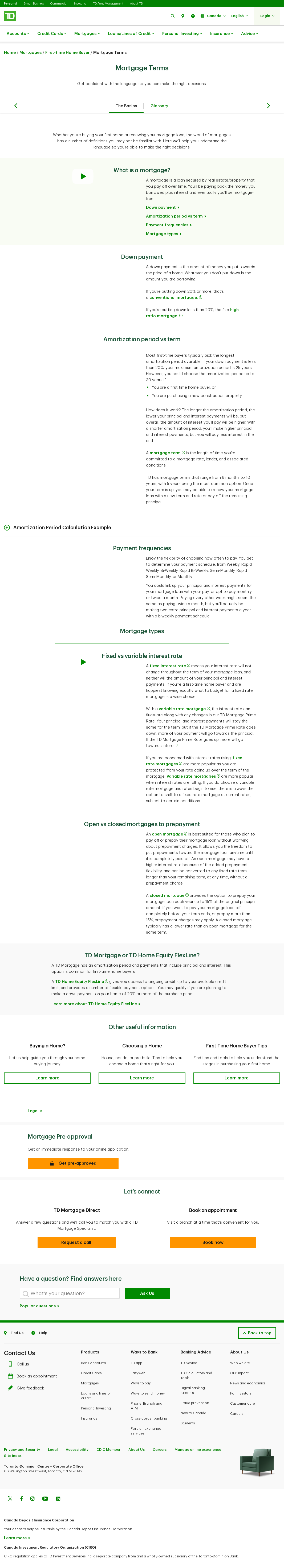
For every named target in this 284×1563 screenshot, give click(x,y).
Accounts (18, 33)
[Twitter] (10, 1486)
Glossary (159, 93)
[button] (172, 16)
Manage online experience (198, 1436)
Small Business (34, 3)
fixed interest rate (170, 653)
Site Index (13, 1442)
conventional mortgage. (175, 284)
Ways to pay (141, 1370)
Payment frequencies (167, 212)
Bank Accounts (93, 1349)
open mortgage (169, 821)
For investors (240, 1380)
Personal (10, 3)
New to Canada (193, 1399)
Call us (19, 1351)
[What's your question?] (70, 1280)
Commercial (58, 3)
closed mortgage (169, 882)
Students (188, 1410)
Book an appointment (33, 1363)
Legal (33, 1098)
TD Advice (189, 1349)
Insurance (221, 33)
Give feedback (27, 1375)
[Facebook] (21, 1486)
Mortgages (87, 33)
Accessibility (77, 1436)
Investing (80, 3)
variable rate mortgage (184, 696)
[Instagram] (32, 1486)
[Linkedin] (58, 1486)
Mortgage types (162, 221)
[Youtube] (45, 1486)
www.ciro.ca (16, 1552)
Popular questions (40, 1293)
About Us (136, 1436)
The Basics (126, 93)
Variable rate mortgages (193, 763)
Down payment (161, 194)
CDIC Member (108, 1436)
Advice (249, 33)
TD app (136, 1349)
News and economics (248, 1370)
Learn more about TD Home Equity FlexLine (94, 991)
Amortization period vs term (174, 203)
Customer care (242, 1390)
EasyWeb (138, 1359)
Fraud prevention (195, 1389)
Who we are (240, 1349)
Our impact (239, 1359)
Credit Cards (51, 33)
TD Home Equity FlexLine (81, 968)
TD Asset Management (108, 3)
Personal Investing (182, 33)
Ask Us (147, 1280)
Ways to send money (148, 1380)
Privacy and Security (22, 1436)
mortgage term (167, 440)
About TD (136, 3)
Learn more (15, 1525)
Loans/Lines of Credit (131, 33)
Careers (237, 1400)
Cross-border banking (149, 1405)
